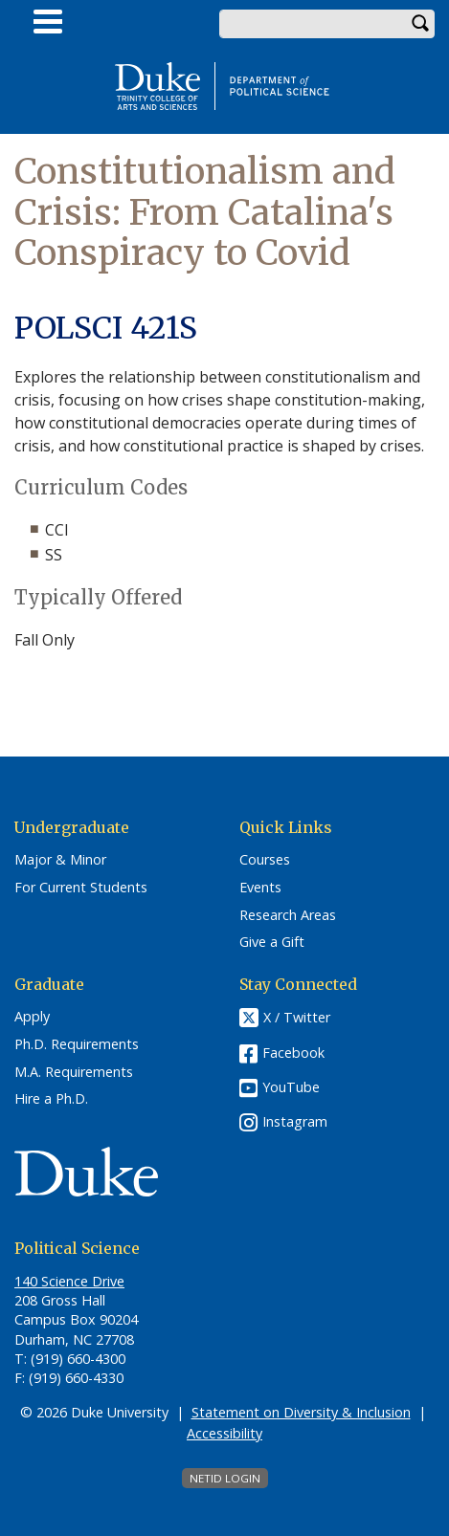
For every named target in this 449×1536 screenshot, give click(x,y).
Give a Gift (271, 942)
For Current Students (80, 887)
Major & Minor (60, 859)
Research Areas (287, 915)
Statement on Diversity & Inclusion (301, 1412)
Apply (32, 1016)
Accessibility (224, 1433)
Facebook (293, 1052)
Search (420, 24)
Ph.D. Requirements (76, 1044)
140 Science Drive (69, 1281)
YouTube (291, 1087)
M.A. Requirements (73, 1072)
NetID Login (225, 1478)
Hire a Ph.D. (51, 1099)
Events (260, 887)
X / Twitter (296, 1018)
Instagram (294, 1121)
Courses (264, 859)
